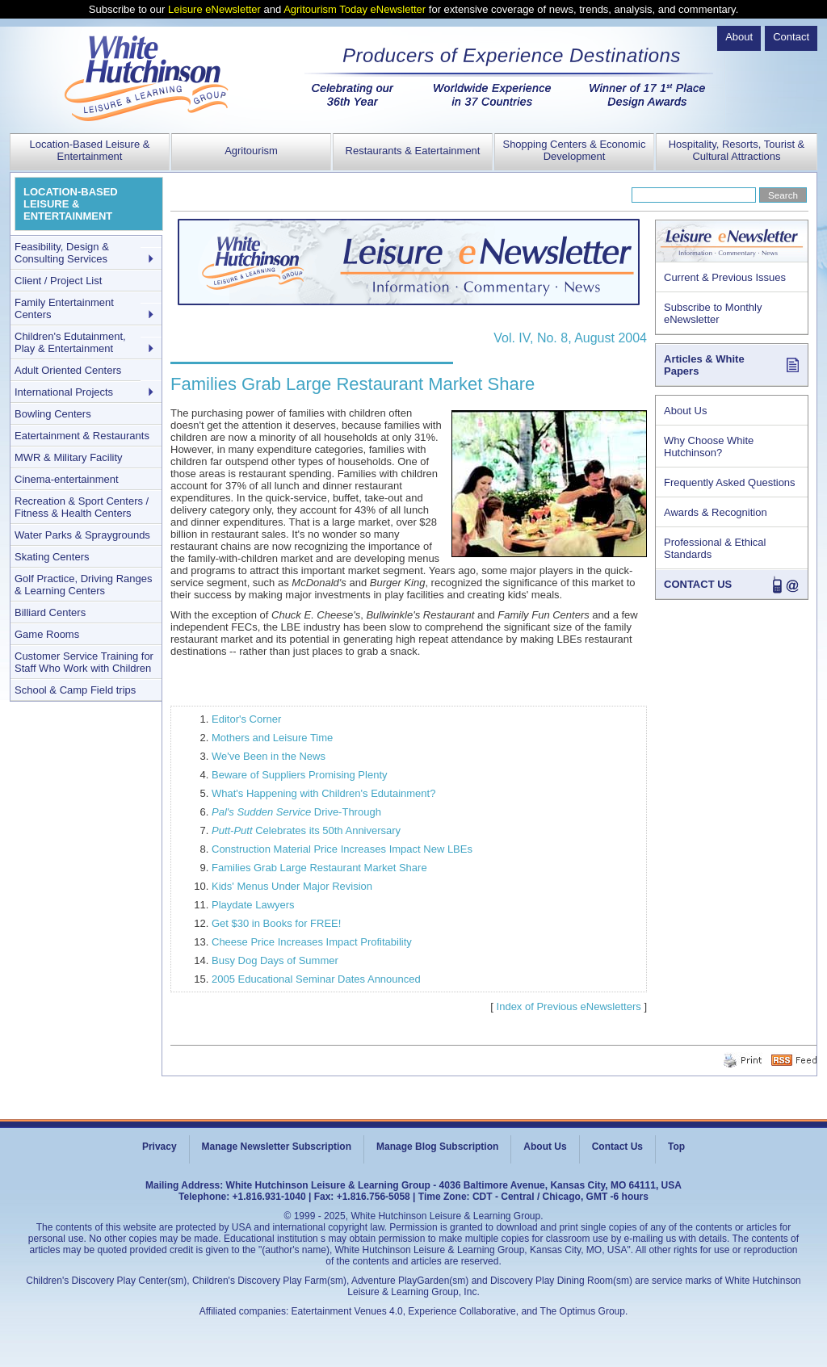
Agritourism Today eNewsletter (354, 9)
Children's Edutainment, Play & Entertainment (70, 342)
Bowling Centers (53, 414)
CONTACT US (698, 584)
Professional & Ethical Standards (715, 548)
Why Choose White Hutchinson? (709, 446)
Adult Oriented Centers (68, 370)
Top (676, 1146)
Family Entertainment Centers (64, 308)
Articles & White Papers (704, 365)
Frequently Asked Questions (730, 482)
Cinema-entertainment (67, 479)
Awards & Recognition (715, 512)
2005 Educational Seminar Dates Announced (316, 979)
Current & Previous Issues (725, 277)
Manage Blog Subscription (437, 1146)
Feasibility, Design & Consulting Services (62, 253)
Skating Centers (52, 557)
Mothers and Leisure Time (272, 738)
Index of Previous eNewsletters (569, 1006)
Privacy (159, 1146)
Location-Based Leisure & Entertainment (90, 150)
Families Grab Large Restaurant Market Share (319, 868)
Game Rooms (47, 634)
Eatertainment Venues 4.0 (347, 1311)
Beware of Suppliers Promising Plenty (300, 775)
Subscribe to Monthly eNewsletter (713, 313)
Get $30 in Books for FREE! (276, 923)
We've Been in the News (268, 756)
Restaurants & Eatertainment (413, 151)
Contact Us (617, 1146)
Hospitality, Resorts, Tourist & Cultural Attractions (737, 150)
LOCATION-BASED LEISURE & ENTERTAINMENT (70, 204)
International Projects (64, 392)
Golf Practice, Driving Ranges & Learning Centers (84, 584)
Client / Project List (58, 281)
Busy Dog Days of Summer (275, 960)
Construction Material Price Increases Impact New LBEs (342, 849)
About (739, 37)
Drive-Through (296, 812)
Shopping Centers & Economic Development (573, 150)
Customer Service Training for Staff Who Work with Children (84, 662)
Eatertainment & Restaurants (82, 436)
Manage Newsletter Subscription (276, 1146)
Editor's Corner (246, 719)
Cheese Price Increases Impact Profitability (312, 942)
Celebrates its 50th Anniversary (306, 830)
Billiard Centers (50, 612)
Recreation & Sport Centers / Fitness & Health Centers (82, 507)
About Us (685, 411)
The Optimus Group (582, 1311)
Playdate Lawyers (253, 905)
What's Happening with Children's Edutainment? (323, 793)
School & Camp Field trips (75, 690)
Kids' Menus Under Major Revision (292, 886)
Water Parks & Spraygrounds (82, 535)
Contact (791, 37)
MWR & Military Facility (69, 457)
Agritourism (251, 151)
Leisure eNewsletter (214, 9)
